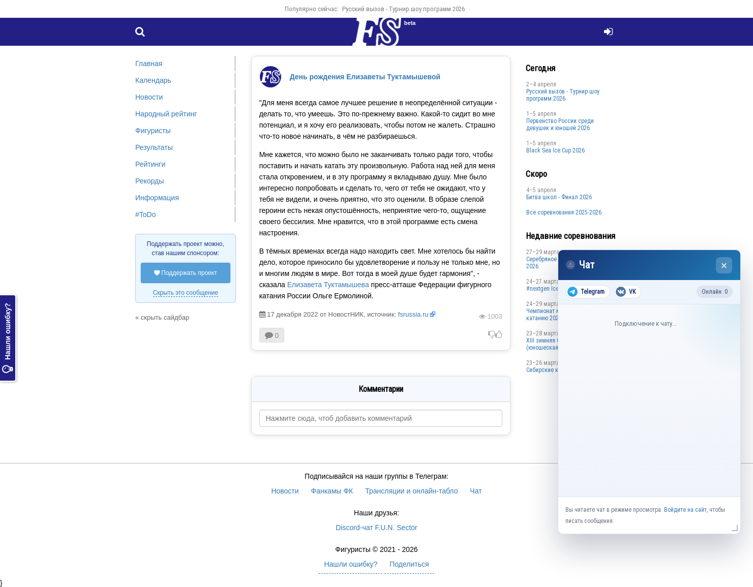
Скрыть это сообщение (185, 292)
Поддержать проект (185, 272)
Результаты (154, 147)
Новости (149, 97)
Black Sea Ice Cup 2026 (555, 150)
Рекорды (149, 181)
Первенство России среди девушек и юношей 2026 (560, 124)
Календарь (153, 80)
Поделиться (409, 564)
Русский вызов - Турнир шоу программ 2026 (403, 9)
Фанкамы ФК (332, 491)
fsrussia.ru (413, 314)
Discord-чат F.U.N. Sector (376, 527)
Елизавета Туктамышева (328, 285)
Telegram (586, 292)
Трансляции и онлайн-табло (411, 491)
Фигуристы (153, 131)
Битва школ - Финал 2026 (559, 197)
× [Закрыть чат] (724, 265)
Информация (157, 198)
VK (626, 292)
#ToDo (145, 214)
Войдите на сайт (685, 509)
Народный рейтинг (166, 114)
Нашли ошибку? (8, 338)
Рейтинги (150, 164)
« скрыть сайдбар (162, 317)
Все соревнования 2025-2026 (563, 212)
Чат (475, 491)
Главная (148, 63)
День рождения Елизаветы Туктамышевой (365, 77)
